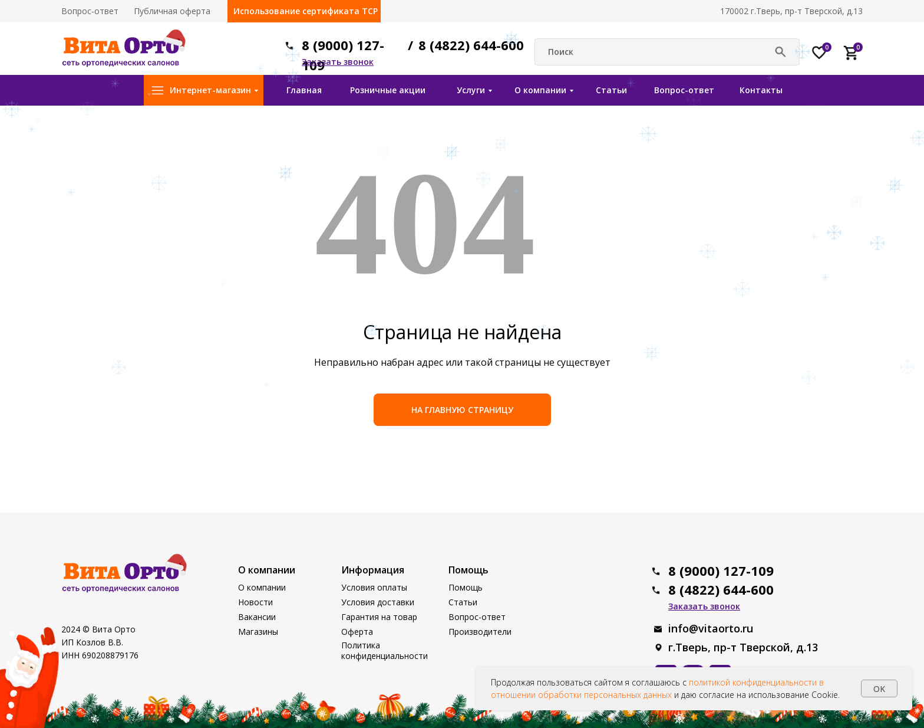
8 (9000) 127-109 (721, 570)
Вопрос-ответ (89, 11)
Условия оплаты (374, 587)
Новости (255, 602)
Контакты (761, 90)
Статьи (611, 90)
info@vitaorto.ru (710, 628)
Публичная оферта (172, 11)
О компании (540, 90)
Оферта (357, 631)
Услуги (471, 90)
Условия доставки (377, 602)
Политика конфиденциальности (384, 650)
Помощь (465, 587)
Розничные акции (387, 90)
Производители (480, 631)
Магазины (258, 631)
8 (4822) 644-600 (471, 45)
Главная (304, 90)
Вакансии (257, 616)
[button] (338, 61)
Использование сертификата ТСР (305, 11)
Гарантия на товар (379, 616)
